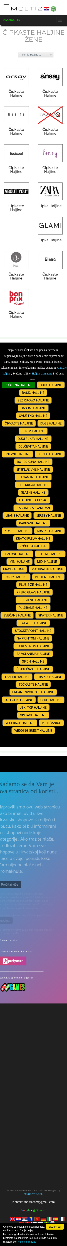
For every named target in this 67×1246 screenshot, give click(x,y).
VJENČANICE (51, 723)
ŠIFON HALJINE (33, 661)
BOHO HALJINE (51, 385)
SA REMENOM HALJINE (33, 646)
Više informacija (27, 1241)
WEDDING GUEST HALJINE (33, 730)
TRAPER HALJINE (16, 677)
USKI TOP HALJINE (33, 707)
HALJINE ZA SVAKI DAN (33, 508)
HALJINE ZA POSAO (33, 500)
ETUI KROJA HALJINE (33, 485)
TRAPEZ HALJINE (49, 677)
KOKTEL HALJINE (17, 531)
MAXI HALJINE (13, 569)
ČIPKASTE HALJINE (19, 423)
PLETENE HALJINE (48, 577)
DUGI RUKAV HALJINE (33, 439)
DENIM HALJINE (33, 431)
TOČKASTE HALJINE (33, 684)
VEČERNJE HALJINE (19, 723)
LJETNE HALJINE (50, 554)
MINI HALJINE (19, 561)
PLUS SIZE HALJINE (33, 584)
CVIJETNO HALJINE (33, 416)
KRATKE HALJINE (49, 531)
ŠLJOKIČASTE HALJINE (33, 669)
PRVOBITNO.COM (33, 1194)
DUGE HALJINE (51, 423)
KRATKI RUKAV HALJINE (33, 538)
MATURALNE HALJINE (47, 569)
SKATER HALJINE (50, 615)
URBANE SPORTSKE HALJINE (33, 692)
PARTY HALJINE (16, 577)
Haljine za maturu (42, 373)
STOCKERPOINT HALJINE (33, 631)
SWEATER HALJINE (33, 623)
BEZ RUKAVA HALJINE (33, 400)
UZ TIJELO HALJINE (19, 700)
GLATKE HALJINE (33, 492)
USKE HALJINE (50, 700)
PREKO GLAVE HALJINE (33, 592)
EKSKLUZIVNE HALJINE (33, 469)
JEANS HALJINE (17, 515)
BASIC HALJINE (33, 392)
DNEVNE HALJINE (17, 454)
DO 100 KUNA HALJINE (33, 462)
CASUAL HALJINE (33, 408)
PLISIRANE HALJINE (33, 608)
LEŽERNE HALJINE (17, 554)
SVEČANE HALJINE (17, 615)
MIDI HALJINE (47, 561)
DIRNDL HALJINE (50, 454)
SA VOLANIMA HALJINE (33, 654)
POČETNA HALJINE (18, 385)
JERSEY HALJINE (48, 515)
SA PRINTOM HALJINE (33, 638)
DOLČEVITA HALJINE (33, 446)
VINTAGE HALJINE (33, 715)
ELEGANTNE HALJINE (33, 477)
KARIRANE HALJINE (33, 523)
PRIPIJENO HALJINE (33, 600)
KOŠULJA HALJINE (33, 546)
